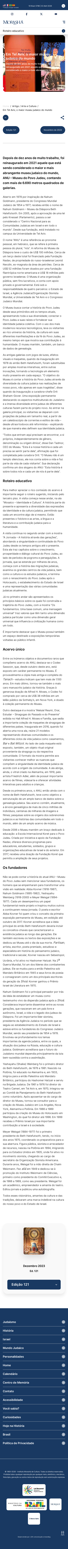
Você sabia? (34, 1408)
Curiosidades (34, 1417)
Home (6, 106)
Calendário (34, 1374)
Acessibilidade (34, 1400)
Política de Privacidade (34, 1443)
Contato (34, 1391)
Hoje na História (34, 1426)
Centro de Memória (34, 1382)
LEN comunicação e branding (40, 1537)
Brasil (34, 1434)
